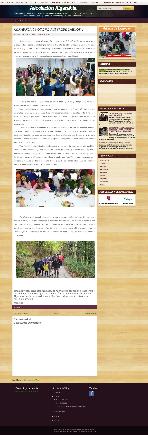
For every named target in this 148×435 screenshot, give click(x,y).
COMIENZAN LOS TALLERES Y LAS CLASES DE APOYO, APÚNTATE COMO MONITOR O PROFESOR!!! (121, 130)
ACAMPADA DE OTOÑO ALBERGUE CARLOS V (49, 30)
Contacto (134, 2)
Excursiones (104, 169)
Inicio (56, 313)
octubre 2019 (60, 411)
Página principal (7, 2)
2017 (55, 420)
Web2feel (63, 431)
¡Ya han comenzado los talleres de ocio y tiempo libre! (120, 114)
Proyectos (103, 179)
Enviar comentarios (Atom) (31, 380)
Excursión (103, 166)
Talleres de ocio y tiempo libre (37, 2)
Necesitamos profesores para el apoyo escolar (114, 143)
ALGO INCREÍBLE (61, 403)
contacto (103, 163)
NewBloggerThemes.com (88, 431)
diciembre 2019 (60, 400)
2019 (55, 396)
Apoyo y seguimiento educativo (64, 2)
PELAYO (103, 176)
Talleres (102, 185)
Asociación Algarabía (53, 8)
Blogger (92, 429)
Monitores (103, 173)
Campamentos (108, 2)
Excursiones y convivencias (89, 2)
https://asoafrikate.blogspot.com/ (26, 391)
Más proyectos (122, 2)
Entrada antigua (90, 313)
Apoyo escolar (105, 160)
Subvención (104, 182)
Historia (19, 2)
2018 (55, 416)
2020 (56, 393)
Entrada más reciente (20, 313)
